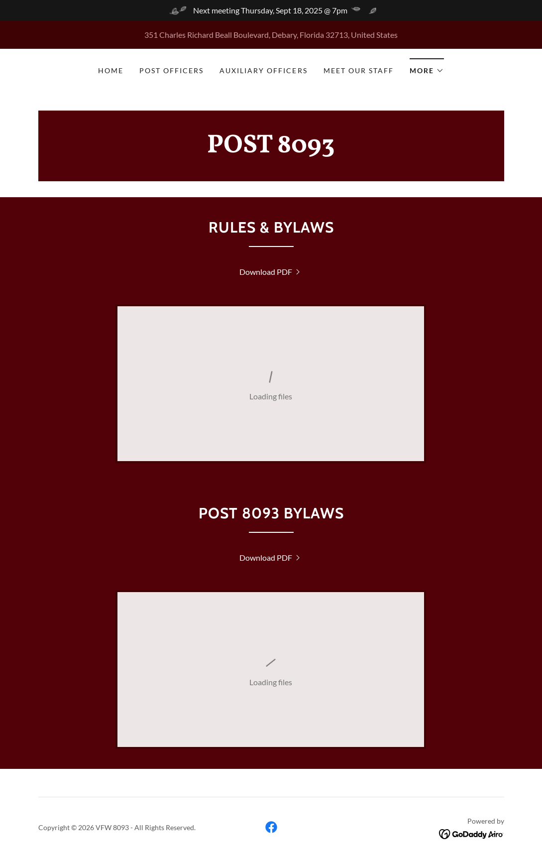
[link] (271, 149)
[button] (427, 67)
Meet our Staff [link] (359, 70)
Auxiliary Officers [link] (263, 70)
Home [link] (110, 70)
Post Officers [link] (171, 70)
